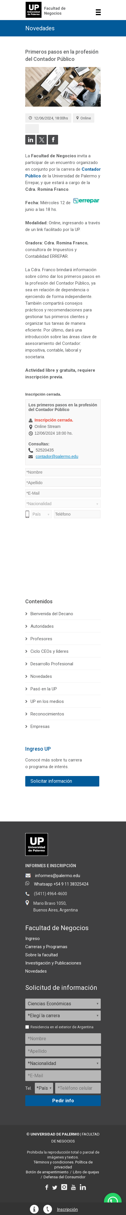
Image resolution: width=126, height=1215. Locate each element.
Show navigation (98, 12)
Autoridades (42, 626)
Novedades (40, 28)
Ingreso (32, 938)
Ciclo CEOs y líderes (49, 651)
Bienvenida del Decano (51, 613)
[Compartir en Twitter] (42, 143)
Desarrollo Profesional (51, 663)
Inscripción (67, 1209)
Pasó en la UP (43, 689)
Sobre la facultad (41, 954)
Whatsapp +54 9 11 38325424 (61, 884)
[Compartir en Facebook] (53, 143)
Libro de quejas (86, 1172)
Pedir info (63, 1100)
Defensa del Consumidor (64, 1177)
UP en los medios (47, 701)
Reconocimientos (47, 714)
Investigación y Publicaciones (53, 963)
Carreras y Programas (46, 946)
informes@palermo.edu (57, 875)
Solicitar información (51, 781)
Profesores (41, 638)
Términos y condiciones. (54, 1162)
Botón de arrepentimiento (47, 1172)
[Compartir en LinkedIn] (30, 143)
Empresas (40, 726)
